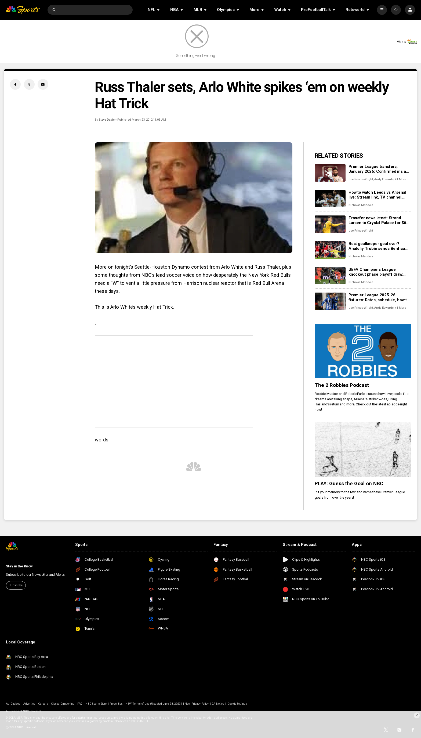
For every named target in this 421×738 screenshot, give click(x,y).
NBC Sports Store (96, 703)
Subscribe (16, 585)
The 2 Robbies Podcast (342, 385)
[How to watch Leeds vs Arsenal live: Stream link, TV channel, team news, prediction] (330, 198)
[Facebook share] (15, 84)
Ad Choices (13, 703)
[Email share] (43, 84)
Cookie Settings (237, 703)
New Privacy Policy (197, 703)
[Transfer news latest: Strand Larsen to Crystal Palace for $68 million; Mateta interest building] (330, 224)
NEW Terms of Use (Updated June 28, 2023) (153, 703)
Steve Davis (107, 119)
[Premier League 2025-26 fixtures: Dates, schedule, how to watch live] (330, 301)
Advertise (29, 703)
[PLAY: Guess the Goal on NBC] (363, 449)
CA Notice (218, 703)
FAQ (79, 703)
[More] (382, 10)
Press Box (116, 703)
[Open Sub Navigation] (158, 10)
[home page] (23, 10)
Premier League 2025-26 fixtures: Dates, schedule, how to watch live (379, 297)
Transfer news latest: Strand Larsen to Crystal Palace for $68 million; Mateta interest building (379, 220)
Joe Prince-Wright (361, 179)
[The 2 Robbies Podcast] (363, 351)
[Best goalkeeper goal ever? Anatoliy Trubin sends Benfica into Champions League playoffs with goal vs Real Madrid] (330, 250)
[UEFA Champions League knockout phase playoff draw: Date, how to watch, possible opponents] (330, 276)
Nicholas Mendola (361, 205)
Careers (43, 703)
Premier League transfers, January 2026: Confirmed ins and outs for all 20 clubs (380, 169)
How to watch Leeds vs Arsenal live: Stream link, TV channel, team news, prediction (377, 195)
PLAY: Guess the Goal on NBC (349, 484)
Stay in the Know (19, 566)
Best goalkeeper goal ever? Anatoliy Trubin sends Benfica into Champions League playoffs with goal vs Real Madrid (379, 246)
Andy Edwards (384, 179)
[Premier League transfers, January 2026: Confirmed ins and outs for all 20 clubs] (330, 173)
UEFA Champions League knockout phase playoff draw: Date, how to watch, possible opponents (376, 272)
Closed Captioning (62, 703)
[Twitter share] (29, 84)
